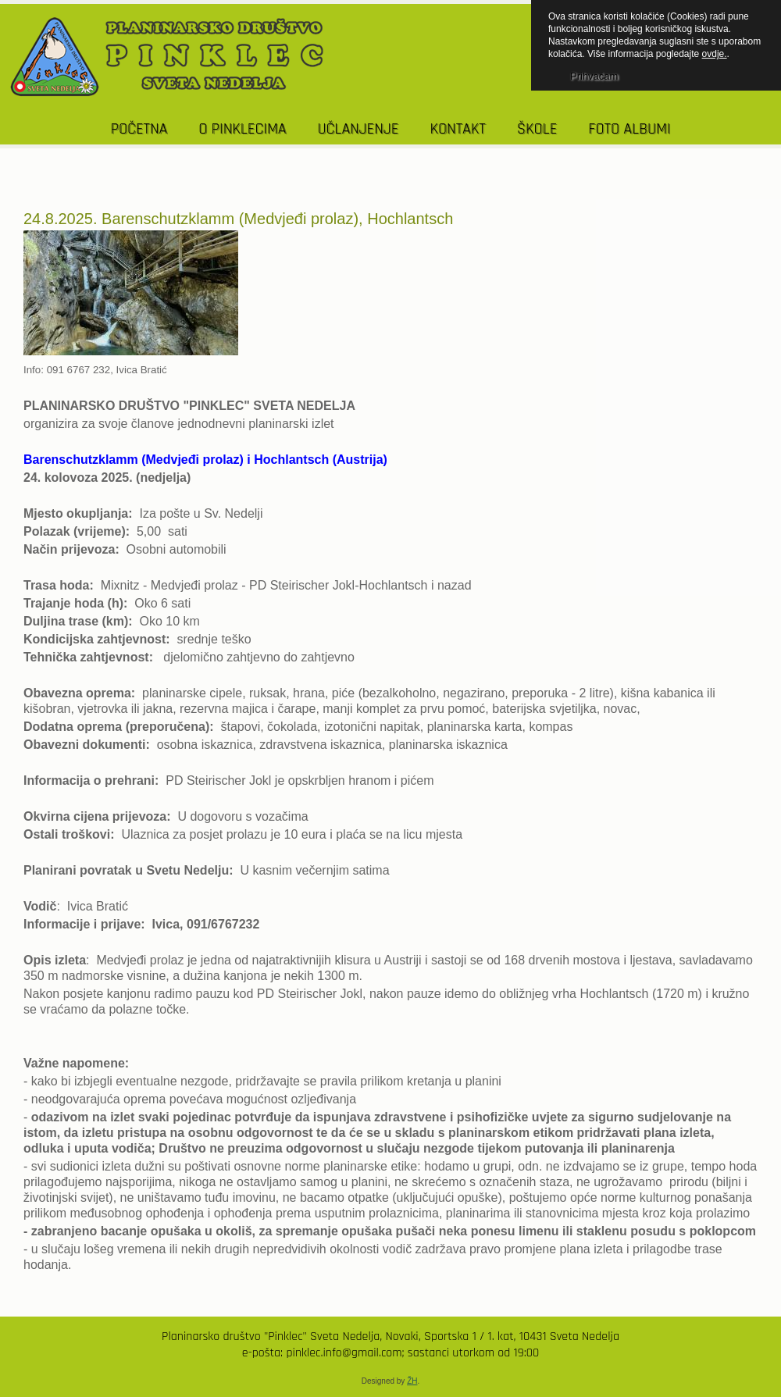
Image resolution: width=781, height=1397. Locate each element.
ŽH (412, 1381)
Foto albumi (629, 129)
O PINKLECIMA (242, 129)
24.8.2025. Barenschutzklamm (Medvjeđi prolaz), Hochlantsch (238, 218)
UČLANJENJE (357, 129)
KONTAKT (457, 129)
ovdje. (714, 53)
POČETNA (139, 129)
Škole (537, 129)
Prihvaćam (594, 76)
